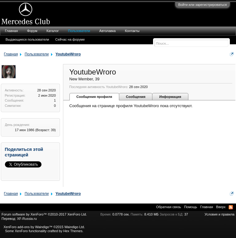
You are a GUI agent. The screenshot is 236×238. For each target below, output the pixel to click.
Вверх (221, 207)
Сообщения (135, 97)
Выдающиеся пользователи (27, 39)
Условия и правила (219, 214)
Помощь (190, 207)
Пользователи (79, 31)
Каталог (52, 31)
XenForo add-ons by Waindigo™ (27, 227)
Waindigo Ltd (74, 227)
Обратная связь (168, 207)
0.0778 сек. (121, 214)
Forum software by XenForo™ (44, 214)
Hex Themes (72, 231)
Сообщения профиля (94, 97)
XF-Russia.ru (27, 218)
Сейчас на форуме (70, 39)
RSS (231, 207)
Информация (170, 97)
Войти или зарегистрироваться (202, 4)
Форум (32, 31)
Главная (11, 31)
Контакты (132, 31)
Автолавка (107, 31)
